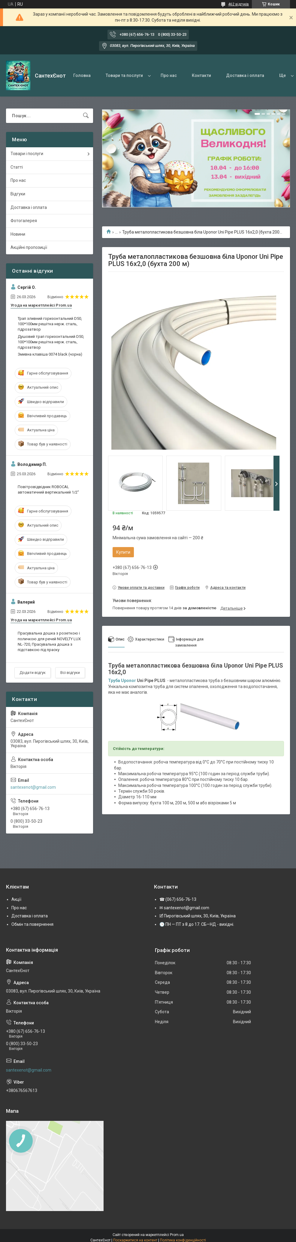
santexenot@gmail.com (33, 787)
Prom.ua (177, 1235)
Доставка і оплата (245, 75)
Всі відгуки (70, 672)
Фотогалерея (24, 220)
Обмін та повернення (32, 924)
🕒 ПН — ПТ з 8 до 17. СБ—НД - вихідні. (196, 924)
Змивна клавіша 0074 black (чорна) (50, 354)
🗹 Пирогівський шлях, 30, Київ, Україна (197, 915)
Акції (16, 899)
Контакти (201, 75)
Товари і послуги (27, 153)
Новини (18, 234)
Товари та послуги (124, 75)
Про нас (169, 75)
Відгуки (18, 193)
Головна (82, 75)
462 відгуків (238, 4)
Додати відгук (33, 672)
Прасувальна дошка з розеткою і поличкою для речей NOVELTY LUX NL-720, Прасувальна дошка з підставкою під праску (49, 641)
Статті (17, 167)
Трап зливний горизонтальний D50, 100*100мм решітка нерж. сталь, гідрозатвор (50, 324)
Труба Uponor (122, 680)
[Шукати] (86, 116)
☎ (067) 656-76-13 (177, 899)
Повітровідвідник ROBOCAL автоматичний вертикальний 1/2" (48, 489)
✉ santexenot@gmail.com (184, 907)
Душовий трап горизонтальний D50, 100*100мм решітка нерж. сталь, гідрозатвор (51, 342)
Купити (123, 552)
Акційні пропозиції (29, 247)
